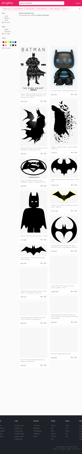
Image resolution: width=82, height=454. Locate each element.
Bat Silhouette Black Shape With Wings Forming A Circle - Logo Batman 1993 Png (64, 246)
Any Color (7, 48)
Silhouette (7, 31)
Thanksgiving (37, 431)
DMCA (69, 449)
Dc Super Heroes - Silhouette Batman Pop (64, 90)
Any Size (7, 22)
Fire (66, 428)
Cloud (67, 425)
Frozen (53, 425)
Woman (53, 433)
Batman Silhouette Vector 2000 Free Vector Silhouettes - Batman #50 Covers (34, 149)
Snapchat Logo (18, 436)
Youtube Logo (18, 431)
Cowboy (53, 436)
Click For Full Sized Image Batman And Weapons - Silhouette (33, 360)
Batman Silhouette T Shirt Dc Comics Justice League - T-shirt (62, 286)
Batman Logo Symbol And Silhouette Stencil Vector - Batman (64, 206)
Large (6, 16)
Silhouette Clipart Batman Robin (61, 353)
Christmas (36, 425)
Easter (35, 436)
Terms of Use (76, 449)
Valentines (36, 433)
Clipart (6, 29)
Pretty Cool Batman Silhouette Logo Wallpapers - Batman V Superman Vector (33, 181)
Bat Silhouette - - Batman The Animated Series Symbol (33, 258)
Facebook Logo (19, 433)
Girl (52, 428)
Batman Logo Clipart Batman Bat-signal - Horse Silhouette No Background (33, 318)
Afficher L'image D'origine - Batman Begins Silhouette (64, 147)
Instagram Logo (19, 425)
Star (66, 433)
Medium (6, 18)
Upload (77, 3)
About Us (55, 449)
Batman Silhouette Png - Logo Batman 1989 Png (64, 180)
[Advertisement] (49, 31)
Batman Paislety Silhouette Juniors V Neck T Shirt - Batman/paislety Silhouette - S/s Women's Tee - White (34, 95)
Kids (52, 439)
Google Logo (18, 439)
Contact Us (63, 449)
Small (6, 20)
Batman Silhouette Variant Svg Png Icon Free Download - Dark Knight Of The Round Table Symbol (64, 316)
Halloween (36, 428)
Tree (66, 436)
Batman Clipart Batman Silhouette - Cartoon (34, 236)
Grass (67, 431)
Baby (52, 431)
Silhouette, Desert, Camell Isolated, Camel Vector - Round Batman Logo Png (34, 292)
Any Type (7, 34)
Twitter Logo (18, 428)
